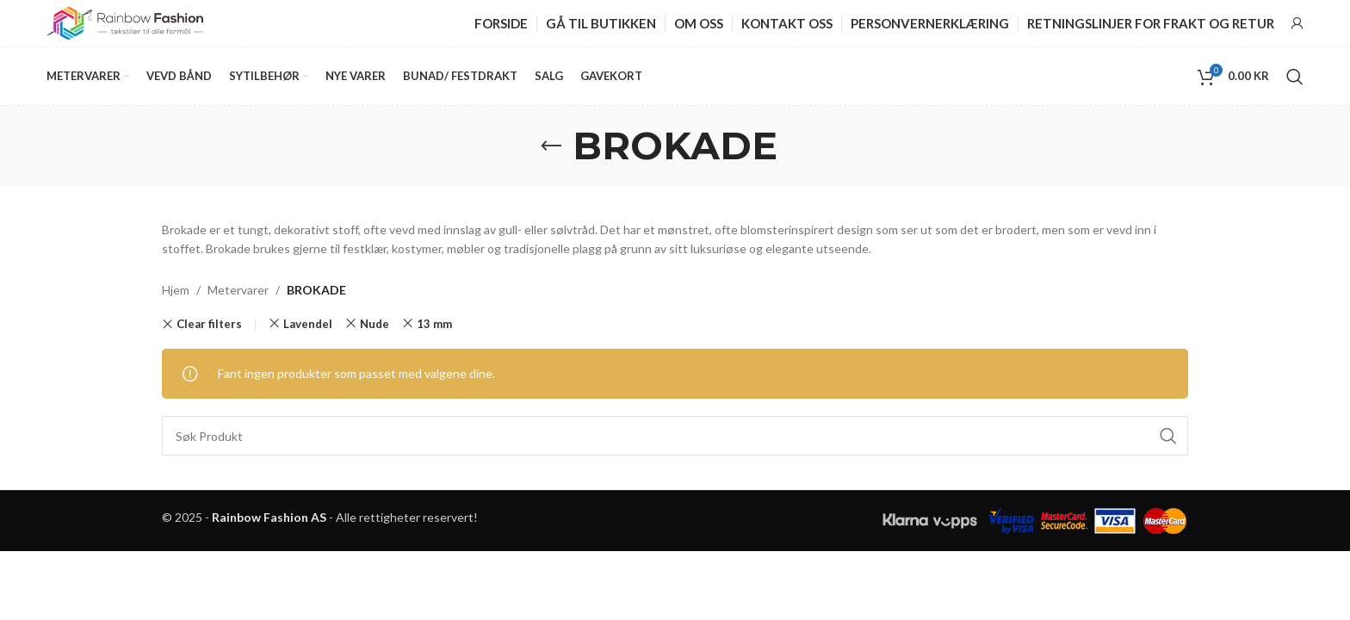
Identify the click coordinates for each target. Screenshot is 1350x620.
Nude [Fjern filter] (374, 331)
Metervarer (238, 297)
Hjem (175, 297)
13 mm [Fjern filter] (434, 331)
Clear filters (209, 332)
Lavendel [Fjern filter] (307, 331)
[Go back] (551, 153)
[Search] (1295, 82)
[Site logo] (124, 24)
